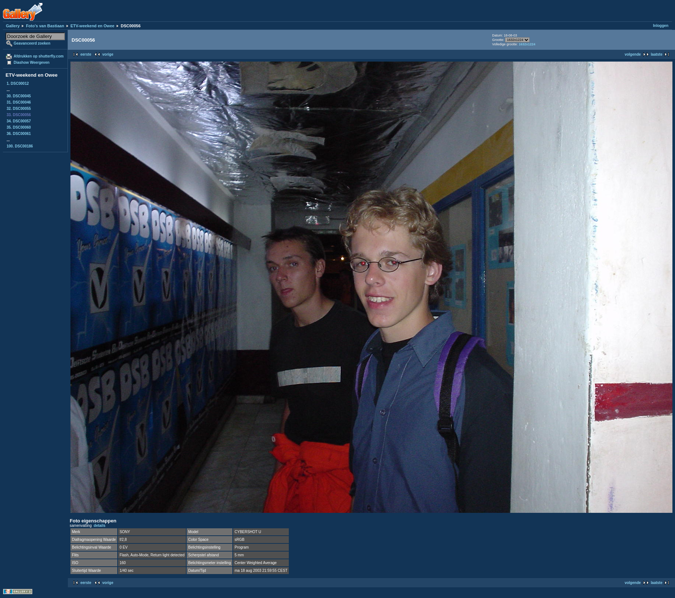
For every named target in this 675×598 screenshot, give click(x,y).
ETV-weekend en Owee (92, 26)
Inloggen (660, 26)
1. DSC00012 (18, 83)
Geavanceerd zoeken (32, 43)
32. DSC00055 (19, 109)
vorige (107, 54)
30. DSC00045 (19, 96)
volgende (632, 54)
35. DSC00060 (19, 127)
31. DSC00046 (19, 102)
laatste (656, 54)
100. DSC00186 (20, 146)
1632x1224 (527, 44)
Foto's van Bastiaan (45, 26)
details (99, 526)
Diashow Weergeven (31, 62)
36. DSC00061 (19, 134)
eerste (85, 54)
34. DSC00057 (19, 121)
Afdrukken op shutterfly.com (38, 56)
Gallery (13, 26)
